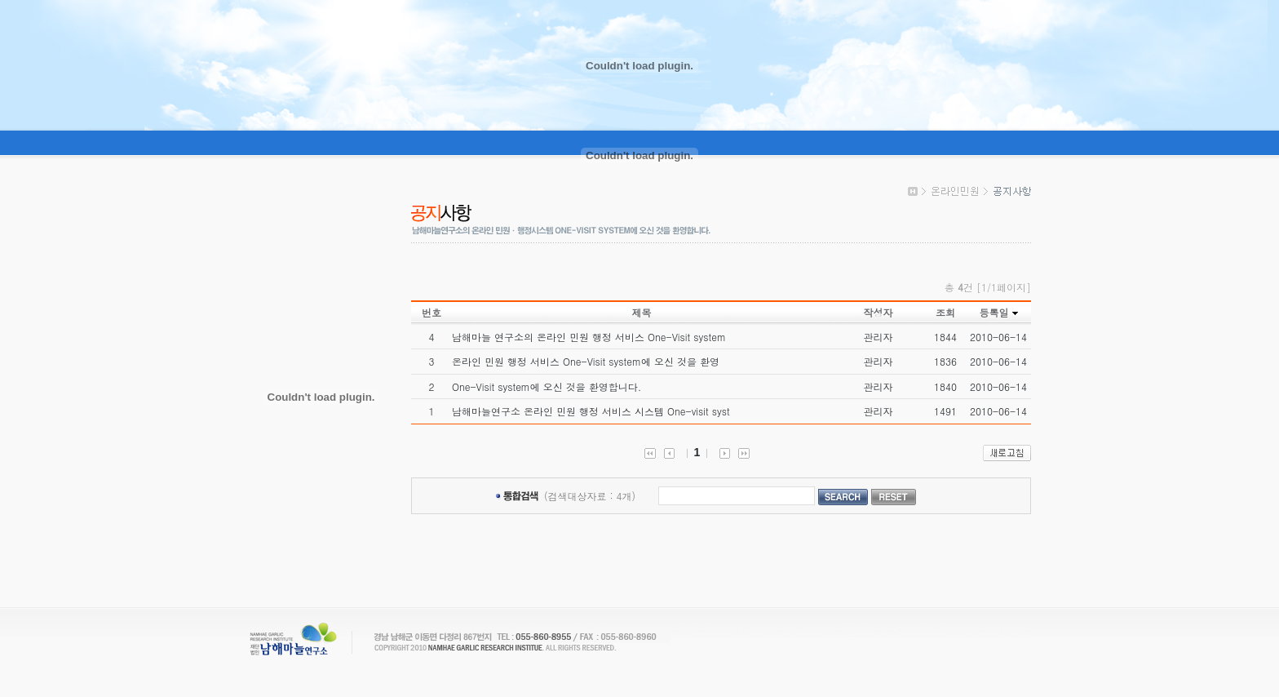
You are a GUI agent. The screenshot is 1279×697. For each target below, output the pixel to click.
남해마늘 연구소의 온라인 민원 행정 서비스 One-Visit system (589, 337)
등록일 (993, 312)
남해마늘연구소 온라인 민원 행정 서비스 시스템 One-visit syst (591, 411)
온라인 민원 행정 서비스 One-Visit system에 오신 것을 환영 (585, 361)
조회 (945, 312)
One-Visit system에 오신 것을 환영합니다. (546, 386)
